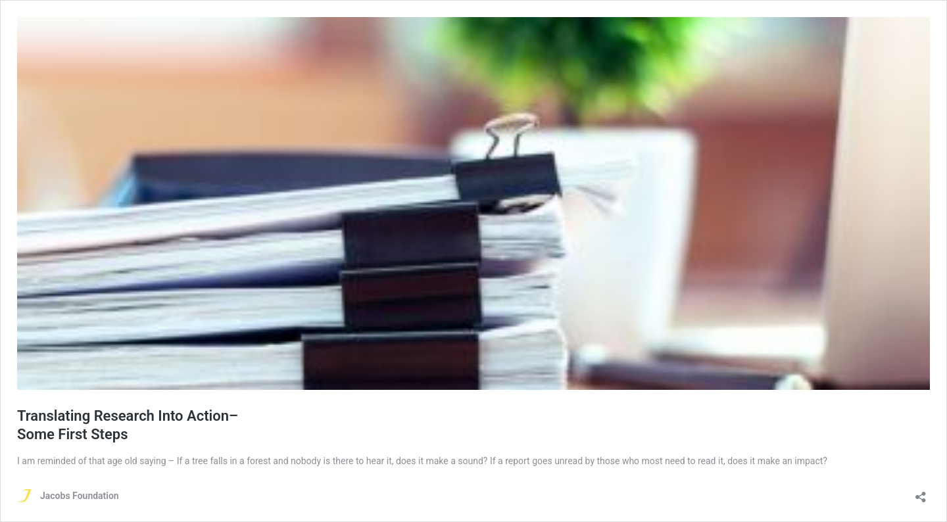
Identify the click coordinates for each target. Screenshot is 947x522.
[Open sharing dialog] (920, 493)
